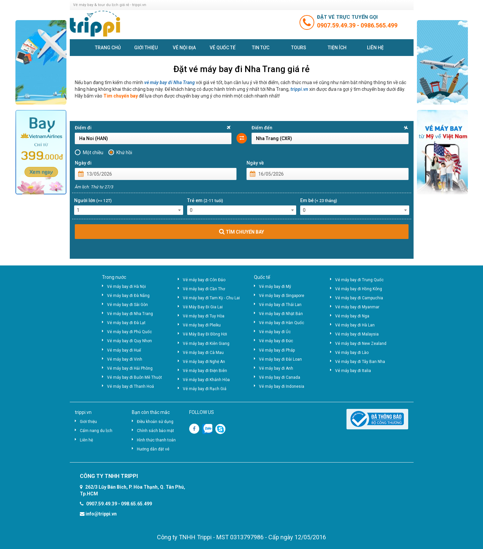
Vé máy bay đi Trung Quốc (359, 280)
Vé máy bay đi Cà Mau (203, 352)
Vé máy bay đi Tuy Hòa (203, 316)
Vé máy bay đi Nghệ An (204, 361)
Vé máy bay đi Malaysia (357, 334)
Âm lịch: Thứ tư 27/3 (94, 186)
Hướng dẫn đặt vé (153, 449)
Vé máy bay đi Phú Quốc (129, 331)
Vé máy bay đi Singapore (281, 295)
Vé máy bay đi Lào (352, 352)
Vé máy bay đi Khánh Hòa (206, 379)
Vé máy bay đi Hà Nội (126, 286)
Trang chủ (108, 47)
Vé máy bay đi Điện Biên (205, 370)
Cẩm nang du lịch (96, 430)
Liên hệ (375, 47)
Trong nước (114, 277)
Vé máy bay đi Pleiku (202, 325)
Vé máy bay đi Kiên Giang (206, 343)
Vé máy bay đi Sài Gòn (127, 304)
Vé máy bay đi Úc (275, 331)
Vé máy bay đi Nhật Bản (281, 313)
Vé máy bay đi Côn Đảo (204, 280)
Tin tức (260, 47)
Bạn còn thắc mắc (151, 412)
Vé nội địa (184, 47)
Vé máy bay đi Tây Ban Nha (360, 361)
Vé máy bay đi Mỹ (275, 286)
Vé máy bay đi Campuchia (359, 298)
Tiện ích (337, 47)
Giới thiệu (146, 47)
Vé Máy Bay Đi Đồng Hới (205, 334)
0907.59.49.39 (337, 25)
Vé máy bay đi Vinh (124, 359)
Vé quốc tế (222, 47)
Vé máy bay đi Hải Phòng (130, 368)
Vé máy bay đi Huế (124, 350)
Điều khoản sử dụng (155, 421)
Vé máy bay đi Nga (352, 316)
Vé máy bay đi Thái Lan (280, 304)
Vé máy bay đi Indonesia (281, 386)
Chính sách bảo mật (155, 430)
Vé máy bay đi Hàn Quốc (281, 322)
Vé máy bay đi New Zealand (360, 343)
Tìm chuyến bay (120, 96)
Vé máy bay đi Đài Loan (280, 359)
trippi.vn (299, 89)
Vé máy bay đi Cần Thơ (204, 289)
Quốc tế (262, 277)
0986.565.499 (379, 25)
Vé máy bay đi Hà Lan (355, 325)
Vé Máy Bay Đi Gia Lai (203, 307)
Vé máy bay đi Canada (279, 377)
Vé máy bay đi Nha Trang (130, 313)
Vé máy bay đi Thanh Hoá (130, 386)
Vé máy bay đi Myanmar (357, 307)
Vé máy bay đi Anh (276, 368)
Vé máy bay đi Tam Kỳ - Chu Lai (211, 298)
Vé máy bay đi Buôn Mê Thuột (134, 377)
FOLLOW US (201, 412)
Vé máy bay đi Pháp (277, 350)
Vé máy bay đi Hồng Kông (358, 289)
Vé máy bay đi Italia (353, 370)
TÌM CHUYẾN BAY (241, 232)
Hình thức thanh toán (156, 440)
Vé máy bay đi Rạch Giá (204, 388)
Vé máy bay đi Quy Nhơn (129, 341)
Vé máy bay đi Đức (276, 341)
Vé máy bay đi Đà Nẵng (128, 295)
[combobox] (128, 210)
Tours (298, 47)
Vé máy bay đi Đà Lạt (126, 322)
